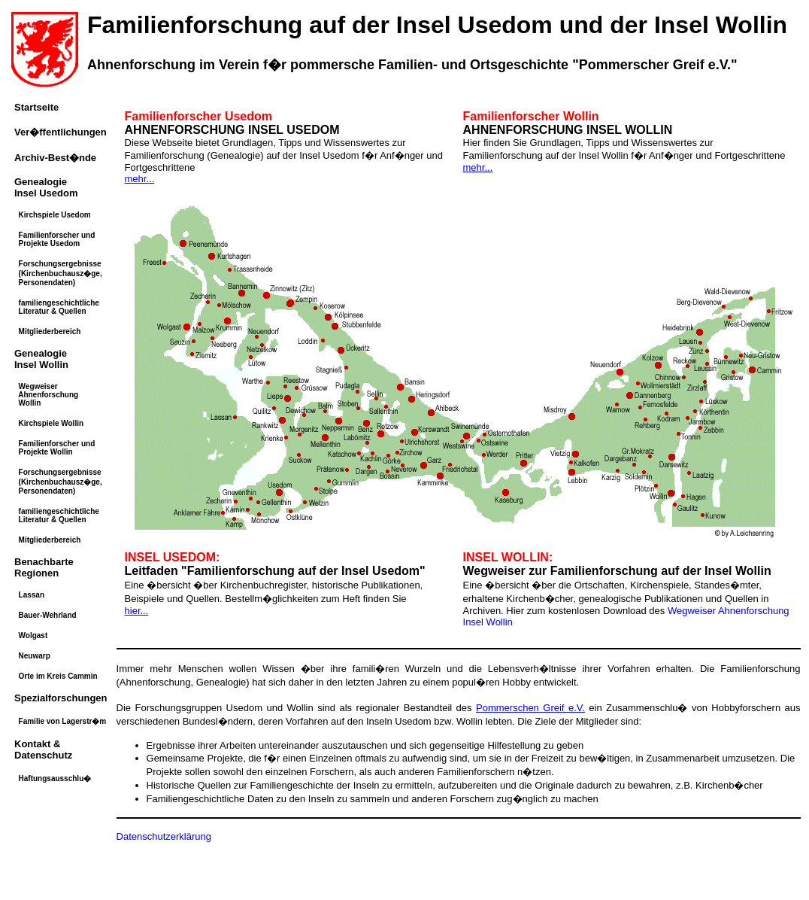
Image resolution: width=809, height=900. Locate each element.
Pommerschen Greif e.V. (530, 707)
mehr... (140, 178)
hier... (137, 610)
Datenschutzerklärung (164, 836)
